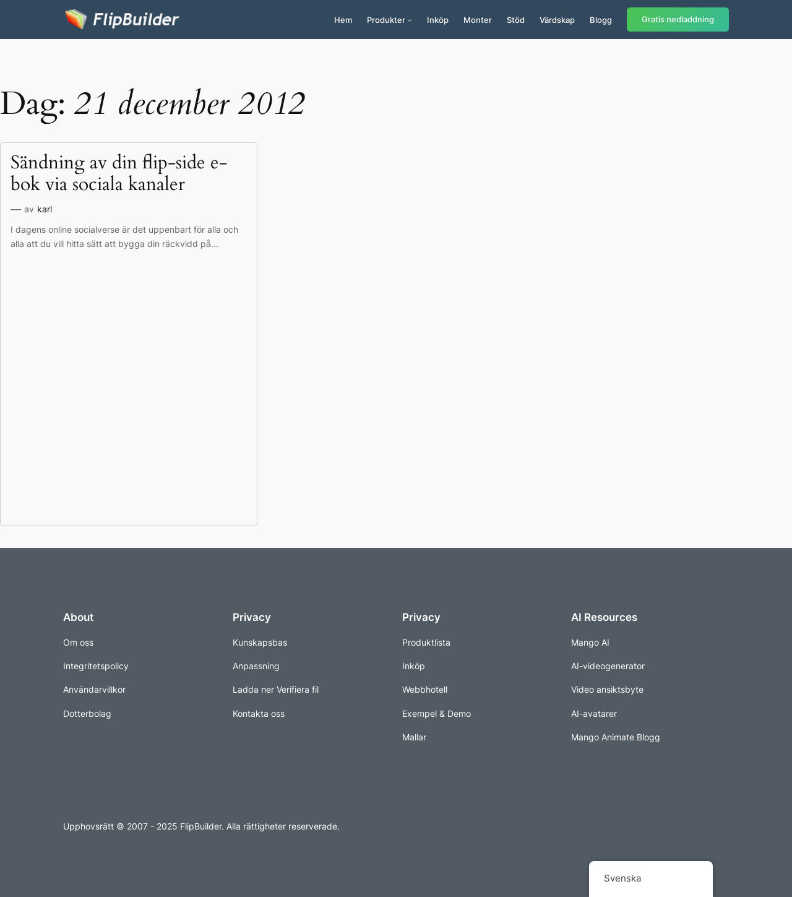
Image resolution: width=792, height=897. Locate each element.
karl (44, 209)
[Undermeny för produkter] (409, 19)
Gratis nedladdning (678, 19)
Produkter (386, 20)
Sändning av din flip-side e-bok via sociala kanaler (119, 174)
